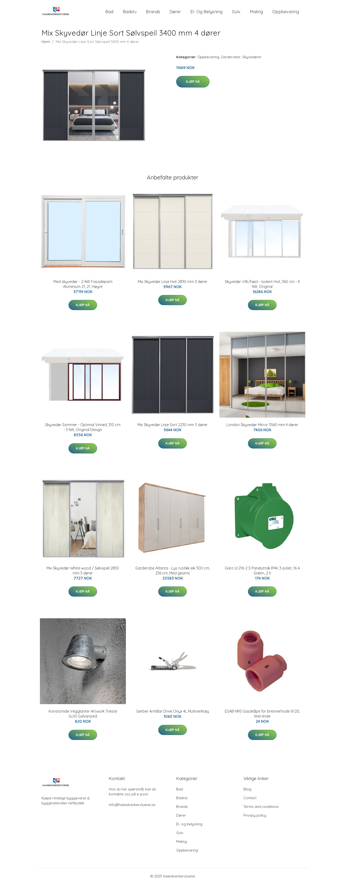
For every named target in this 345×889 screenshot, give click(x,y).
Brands (153, 14)
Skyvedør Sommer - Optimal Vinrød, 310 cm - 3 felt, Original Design (82, 432)
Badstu (129, 14)
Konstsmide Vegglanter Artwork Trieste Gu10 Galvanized (83, 718)
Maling (256, 14)
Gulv (236, 14)
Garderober (231, 61)
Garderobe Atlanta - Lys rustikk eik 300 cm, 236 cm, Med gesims (172, 575)
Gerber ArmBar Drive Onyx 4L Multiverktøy (172, 716)
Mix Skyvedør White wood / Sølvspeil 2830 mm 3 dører (83, 575)
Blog (247, 794)
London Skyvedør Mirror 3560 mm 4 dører (262, 429)
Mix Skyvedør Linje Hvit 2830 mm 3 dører (172, 286)
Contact (249, 802)
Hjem (46, 46)
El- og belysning (206, 14)
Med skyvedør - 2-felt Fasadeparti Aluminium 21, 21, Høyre (82, 289)
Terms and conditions (261, 811)
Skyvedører (252, 61)
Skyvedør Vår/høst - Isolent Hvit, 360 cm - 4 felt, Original (262, 289)
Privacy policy (254, 820)
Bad (109, 14)
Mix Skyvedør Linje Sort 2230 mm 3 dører (172, 429)
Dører (175, 14)
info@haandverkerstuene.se (132, 809)
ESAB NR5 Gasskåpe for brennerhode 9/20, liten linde (262, 718)
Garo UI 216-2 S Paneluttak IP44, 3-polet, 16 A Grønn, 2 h (262, 575)
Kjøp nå (193, 86)
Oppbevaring (285, 14)
